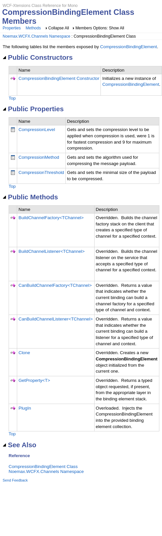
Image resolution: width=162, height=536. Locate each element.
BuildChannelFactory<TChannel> (51, 217)
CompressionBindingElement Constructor (59, 78)
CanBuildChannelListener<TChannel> (56, 319)
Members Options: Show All (99, 28)
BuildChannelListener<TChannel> (52, 251)
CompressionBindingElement (128, 46)
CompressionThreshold (41, 172)
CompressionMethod (39, 157)
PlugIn (25, 408)
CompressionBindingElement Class (43, 466)
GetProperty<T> (34, 380)
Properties (12, 28)
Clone (24, 352)
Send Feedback (15, 480)
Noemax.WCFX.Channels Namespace (36, 36)
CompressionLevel (37, 129)
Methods (33, 28)
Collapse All (58, 28)
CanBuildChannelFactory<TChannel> (55, 285)
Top (12, 98)
